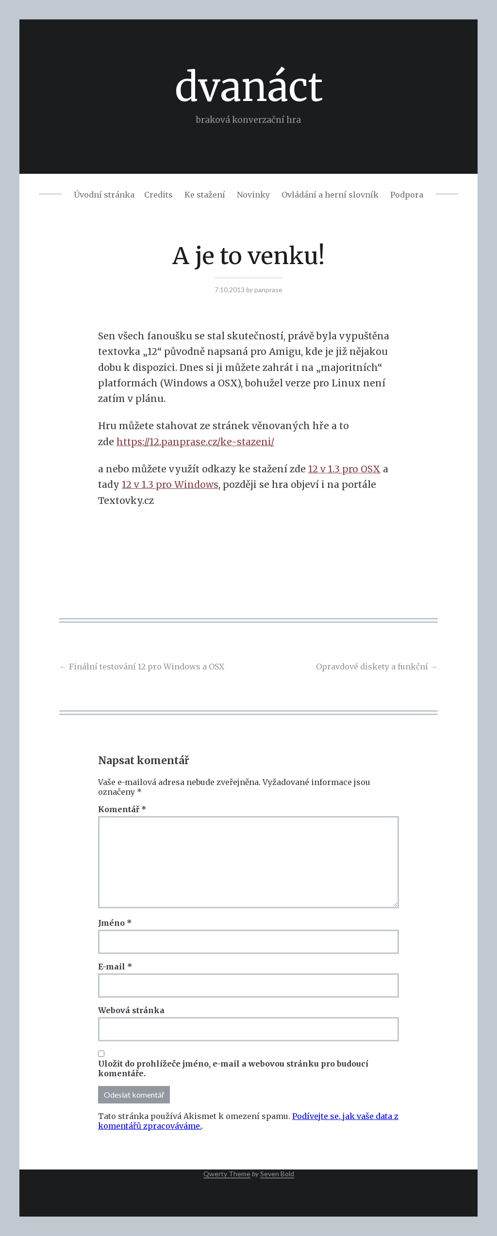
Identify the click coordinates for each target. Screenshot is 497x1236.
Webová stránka (131, 1010)
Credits (158, 195)
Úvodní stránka (104, 195)
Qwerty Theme (226, 1173)
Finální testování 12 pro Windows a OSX (141, 666)
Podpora (406, 195)
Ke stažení (204, 195)
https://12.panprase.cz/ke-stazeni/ (195, 442)
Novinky (253, 195)
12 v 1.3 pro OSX (344, 469)
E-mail (115, 966)
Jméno (115, 923)
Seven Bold (277, 1173)
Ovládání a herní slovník (330, 195)
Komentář (122, 809)
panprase (268, 289)
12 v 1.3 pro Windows (170, 484)
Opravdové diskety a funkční (377, 666)
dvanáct (249, 87)
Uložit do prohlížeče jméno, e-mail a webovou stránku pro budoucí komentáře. (233, 1068)
